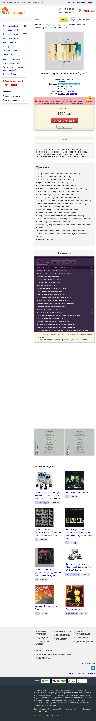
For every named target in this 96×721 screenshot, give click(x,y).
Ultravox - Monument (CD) (77, 492)
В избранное (64, 127)
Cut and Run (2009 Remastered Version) (49, 312)
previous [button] (54, 262)
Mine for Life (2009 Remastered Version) (49, 282)
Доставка (81, 2)
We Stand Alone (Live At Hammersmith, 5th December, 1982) (56, 327)
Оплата (91, 2)
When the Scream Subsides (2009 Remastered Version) (54, 297)
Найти (63, 19)
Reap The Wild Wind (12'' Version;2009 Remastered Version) (56, 267)
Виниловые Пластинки (41, 632)
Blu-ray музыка (9, 42)
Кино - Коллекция (74, 609)
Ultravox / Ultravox (69, 91)
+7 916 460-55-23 (66, 13)
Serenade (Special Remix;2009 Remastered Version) (53, 321)
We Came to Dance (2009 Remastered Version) (51, 306)
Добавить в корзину (64, 120)
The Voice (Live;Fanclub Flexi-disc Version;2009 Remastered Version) (58, 315)
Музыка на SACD (10, 38)
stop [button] (67, 262)
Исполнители (9, 92)
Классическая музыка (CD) (15, 34)
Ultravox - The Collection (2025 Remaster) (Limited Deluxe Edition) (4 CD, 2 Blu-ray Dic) (48, 495)
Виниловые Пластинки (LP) (15, 26)
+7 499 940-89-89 (66, 9)
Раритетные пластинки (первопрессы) (13, 68)
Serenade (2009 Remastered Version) (48, 276)
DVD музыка (8, 46)
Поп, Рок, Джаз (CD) (11, 30)
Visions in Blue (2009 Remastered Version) (50, 291)
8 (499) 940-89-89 (50, 705)
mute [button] (38, 262)
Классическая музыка (42, 643)
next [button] (73, 262)
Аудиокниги (8, 55)
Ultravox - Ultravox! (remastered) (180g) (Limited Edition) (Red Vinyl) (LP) (48, 572)
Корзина (89, 11)
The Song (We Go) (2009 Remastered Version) (51, 318)
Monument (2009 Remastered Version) (49, 279)
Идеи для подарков (11, 100)
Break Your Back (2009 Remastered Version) (51, 294)
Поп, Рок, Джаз (42, 638)
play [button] (61, 262)
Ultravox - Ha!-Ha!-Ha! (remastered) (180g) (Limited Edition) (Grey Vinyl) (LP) (48, 532)
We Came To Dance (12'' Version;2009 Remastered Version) (55, 303)
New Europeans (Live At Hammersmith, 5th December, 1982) (56, 324)
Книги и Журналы (10, 74)
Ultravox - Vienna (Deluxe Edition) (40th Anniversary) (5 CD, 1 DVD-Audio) (79, 567)
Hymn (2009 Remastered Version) (47, 285)
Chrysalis (67, 89)
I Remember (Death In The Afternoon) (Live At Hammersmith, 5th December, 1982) (62, 330)
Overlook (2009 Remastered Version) (48, 309)
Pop (67, 94)
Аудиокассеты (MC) (11, 63)
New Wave (61, 94)
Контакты (71, 2)
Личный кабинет (85, 20)
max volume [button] (48, 262)
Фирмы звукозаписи (12, 96)
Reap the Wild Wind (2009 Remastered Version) (52, 270)
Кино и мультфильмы (12, 51)
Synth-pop (73, 94)
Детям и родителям (11, 59)
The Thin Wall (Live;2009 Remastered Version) (51, 288)
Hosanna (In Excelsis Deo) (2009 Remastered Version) (54, 273)
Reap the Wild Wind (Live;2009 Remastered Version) (53, 300)
